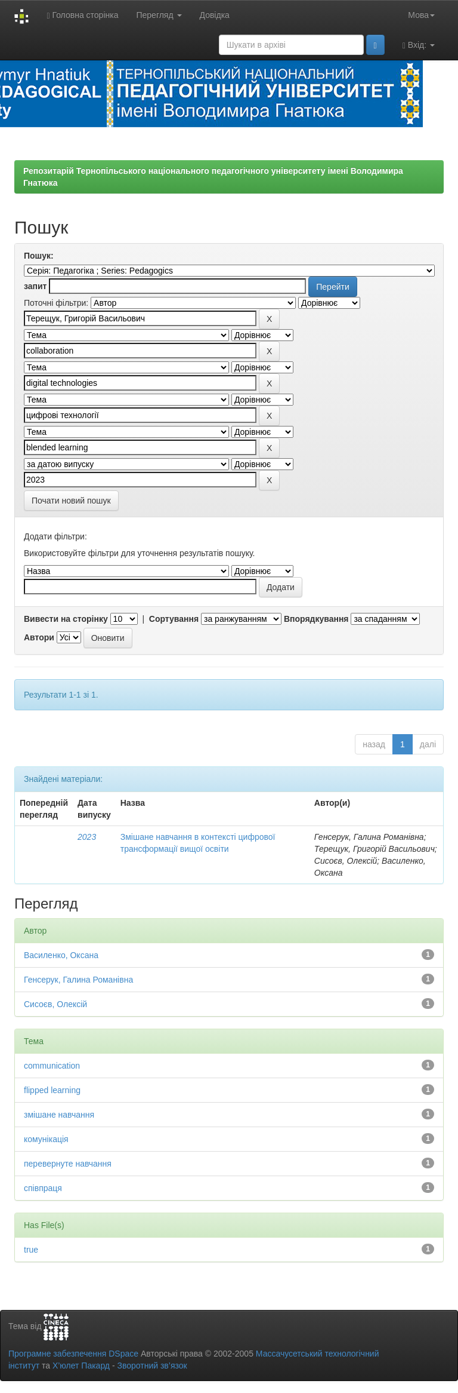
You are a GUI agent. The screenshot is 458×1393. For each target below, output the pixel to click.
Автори (39, 637)
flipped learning (52, 1090)
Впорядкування (316, 619)
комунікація (46, 1139)
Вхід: (419, 45)
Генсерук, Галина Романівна (78, 979)
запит (35, 286)
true (31, 1249)
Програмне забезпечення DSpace (73, 1353)
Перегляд (158, 15)
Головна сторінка (82, 15)
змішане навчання (59, 1114)
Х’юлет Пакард (81, 1365)
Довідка (215, 15)
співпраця (43, 1188)
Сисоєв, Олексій (55, 1004)
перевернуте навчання (68, 1163)
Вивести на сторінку (66, 619)
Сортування (174, 619)
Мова (421, 15)
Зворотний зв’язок (152, 1365)
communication (52, 1065)
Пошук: (39, 255)
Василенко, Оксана (61, 955)
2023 (87, 837)
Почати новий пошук (71, 500)
